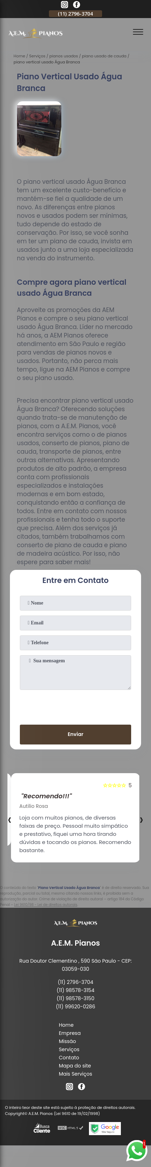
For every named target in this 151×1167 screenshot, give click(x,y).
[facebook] (76, 5)
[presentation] (75, 706)
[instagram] (64, 5)
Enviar (75, 734)
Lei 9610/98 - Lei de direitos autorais (45, 904)
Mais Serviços (75, 1073)
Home (66, 1025)
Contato (69, 1057)
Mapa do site (75, 1065)
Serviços (69, 1049)
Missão (67, 1041)
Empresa (70, 1033)
